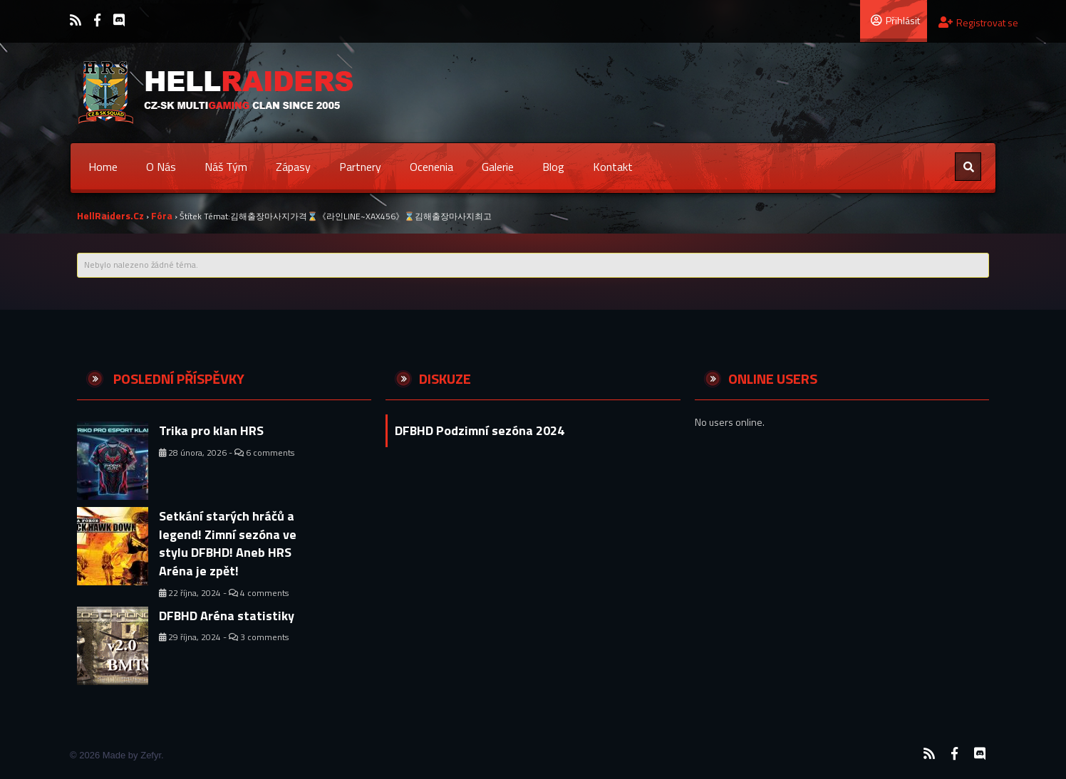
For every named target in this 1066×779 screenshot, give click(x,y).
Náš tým (226, 166)
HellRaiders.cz (110, 215)
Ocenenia (431, 166)
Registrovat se (978, 22)
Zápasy (293, 166)
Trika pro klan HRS (211, 430)
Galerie (498, 166)
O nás (161, 166)
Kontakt (613, 166)
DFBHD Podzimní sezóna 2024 (479, 430)
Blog (553, 166)
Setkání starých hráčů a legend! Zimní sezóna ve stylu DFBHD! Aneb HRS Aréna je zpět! (227, 543)
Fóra (161, 215)
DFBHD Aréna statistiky (226, 615)
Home (103, 166)
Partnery (360, 166)
